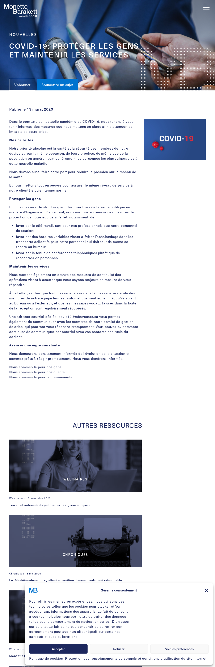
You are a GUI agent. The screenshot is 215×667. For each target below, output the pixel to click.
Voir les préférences (179, 649)
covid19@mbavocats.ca (78, 316)
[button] (207, 590)
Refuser (119, 649)
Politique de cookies (46, 658)
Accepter (58, 649)
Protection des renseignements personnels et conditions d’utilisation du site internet (136, 658)
